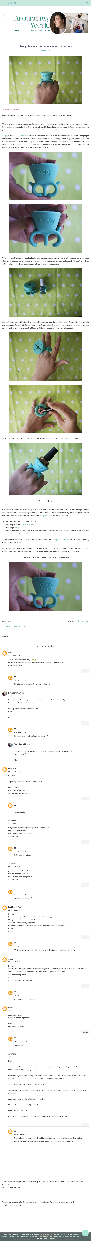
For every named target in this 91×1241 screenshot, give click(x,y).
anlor (10, 652)
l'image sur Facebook (60, 539)
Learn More (42, 1239)
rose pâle (43, 515)
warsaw (11, 959)
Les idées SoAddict (15, 907)
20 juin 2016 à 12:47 (14, 656)
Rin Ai (10, 1008)
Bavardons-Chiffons (16, 693)
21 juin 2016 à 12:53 (20, 747)
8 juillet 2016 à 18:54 (14, 1057)
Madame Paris (22, 135)
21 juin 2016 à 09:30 (14, 910)
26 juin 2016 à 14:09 (20, 995)
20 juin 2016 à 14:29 (14, 696)
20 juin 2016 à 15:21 (14, 772)
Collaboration (21, 627)
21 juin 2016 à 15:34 (20, 894)
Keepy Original (20, 527)
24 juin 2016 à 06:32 (14, 962)
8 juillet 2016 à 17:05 (14, 1011)
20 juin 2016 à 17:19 (14, 824)
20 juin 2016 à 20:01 (14, 867)
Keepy (4, 135)
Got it (52, 1239)
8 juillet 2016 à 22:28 (20, 1041)
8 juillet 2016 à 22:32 (20, 1134)
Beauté (9, 627)
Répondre (85, 671)
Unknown (12, 769)
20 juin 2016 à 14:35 (20, 732)
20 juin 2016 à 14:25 (20, 680)
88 (15, 677)
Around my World (27, 524)
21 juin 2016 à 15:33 (20, 808)
